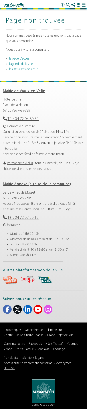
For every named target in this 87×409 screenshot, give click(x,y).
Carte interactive (14, 344)
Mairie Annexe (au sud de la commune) (37, 184)
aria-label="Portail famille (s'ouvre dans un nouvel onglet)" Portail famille (45, 280)
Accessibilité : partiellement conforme (28, 363)
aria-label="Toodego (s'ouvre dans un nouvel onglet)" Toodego (27, 279)
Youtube (72, 344)
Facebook (35, 344)
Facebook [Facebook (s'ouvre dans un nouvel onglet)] (7, 309)
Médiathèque (34, 330)
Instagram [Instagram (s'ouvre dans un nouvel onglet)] (48, 309)
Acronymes (63, 363)
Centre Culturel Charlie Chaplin (23, 335)
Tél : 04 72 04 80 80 (23, 119)
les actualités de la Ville (23, 69)
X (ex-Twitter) (54, 344)
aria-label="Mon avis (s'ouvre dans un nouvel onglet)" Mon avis (10, 280)
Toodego (59, 349)
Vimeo (8, 349)
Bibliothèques (12, 330)
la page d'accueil (20, 58)
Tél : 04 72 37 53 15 (23, 218)
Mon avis (43, 349)
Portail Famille (25, 349)
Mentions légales (33, 358)
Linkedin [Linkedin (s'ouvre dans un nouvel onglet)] (27, 309)
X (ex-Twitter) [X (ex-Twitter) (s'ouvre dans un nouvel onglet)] (17, 309)
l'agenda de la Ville (21, 64)
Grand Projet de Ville (60, 335)
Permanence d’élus (20, 163)
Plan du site (11, 358)
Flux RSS (9, 368)
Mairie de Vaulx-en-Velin (24, 91)
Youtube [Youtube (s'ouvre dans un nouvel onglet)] (38, 309)
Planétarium (54, 330)
